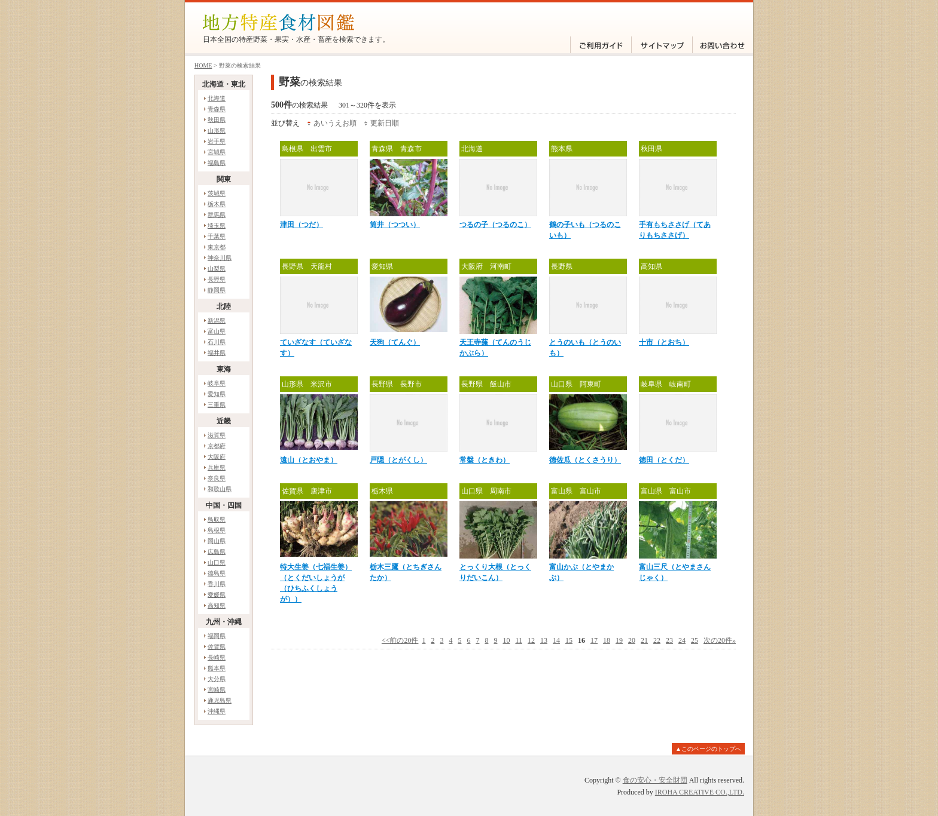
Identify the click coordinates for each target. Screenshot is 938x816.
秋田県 (217, 119)
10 (506, 640)
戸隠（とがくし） (398, 460)
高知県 (217, 605)
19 (619, 640)
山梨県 (217, 268)
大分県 (217, 679)
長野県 (217, 279)
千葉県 (217, 236)
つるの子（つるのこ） (495, 224)
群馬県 (217, 214)
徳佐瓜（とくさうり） (585, 460)
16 (581, 640)
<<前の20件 (400, 640)
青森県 (217, 109)
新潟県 (217, 320)
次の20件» (720, 640)
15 (568, 640)
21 (644, 640)
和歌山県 (220, 489)
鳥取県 (217, 519)
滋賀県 (217, 435)
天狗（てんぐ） (395, 342)
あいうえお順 (335, 123)
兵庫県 (217, 467)
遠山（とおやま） (308, 460)
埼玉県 (217, 225)
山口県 (217, 562)
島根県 (217, 530)
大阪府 (217, 456)
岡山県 (217, 541)
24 (682, 640)
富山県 (217, 331)
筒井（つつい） (395, 224)
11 (518, 640)
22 (656, 640)
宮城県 (217, 152)
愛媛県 (217, 594)
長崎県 (217, 657)
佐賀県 (217, 646)
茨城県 (217, 193)
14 (556, 640)
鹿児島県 (220, 700)
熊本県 (217, 668)
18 (606, 640)
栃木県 (217, 204)
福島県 (217, 162)
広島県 (217, 551)
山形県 (217, 130)
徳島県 (217, 573)
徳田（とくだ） (664, 460)
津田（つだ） (301, 224)
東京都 (217, 247)
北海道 (217, 98)
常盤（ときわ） (484, 460)
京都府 (217, 446)
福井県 (217, 352)
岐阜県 (217, 383)
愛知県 (217, 394)
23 (669, 640)
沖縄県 (217, 711)
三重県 (217, 404)
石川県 (217, 342)
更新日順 (384, 123)
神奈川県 (220, 257)
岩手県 (217, 141)
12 (531, 640)
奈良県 (217, 478)
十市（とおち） (664, 342)
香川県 (217, 584)
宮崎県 (217, 689)
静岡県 (217, 290)
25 (694, 640)
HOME (203, 65)
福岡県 (217, 636)
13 (543, 640)
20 (631, 640)
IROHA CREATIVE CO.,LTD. (699, 792)
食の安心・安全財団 (655, 780)
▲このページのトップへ (708, 749)
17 (594, 640)
